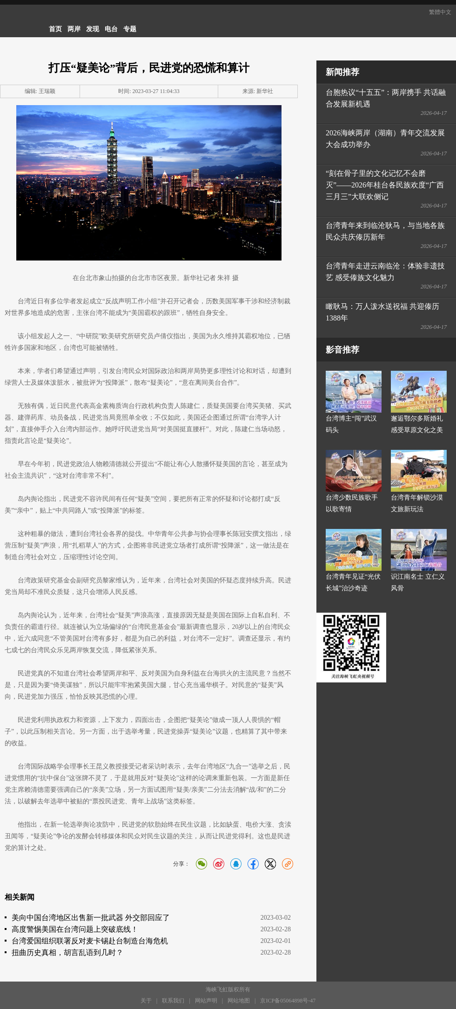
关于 (146, 1000)
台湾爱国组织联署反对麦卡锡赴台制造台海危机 (90, 941)
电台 (111, 29)
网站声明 (206, 1000)
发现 (92, 29)
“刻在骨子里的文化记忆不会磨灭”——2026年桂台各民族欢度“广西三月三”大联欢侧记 (385, 184)
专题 (129, 29)
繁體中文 (440, 12)
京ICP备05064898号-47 (287, 1000)
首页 (55, 29)
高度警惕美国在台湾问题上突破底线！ (75, 929)
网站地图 (239, 1000)
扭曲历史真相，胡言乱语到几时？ (67, 952)
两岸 (73, 29)
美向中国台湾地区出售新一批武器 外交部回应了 (91, 918)
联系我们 (173, 1000)
